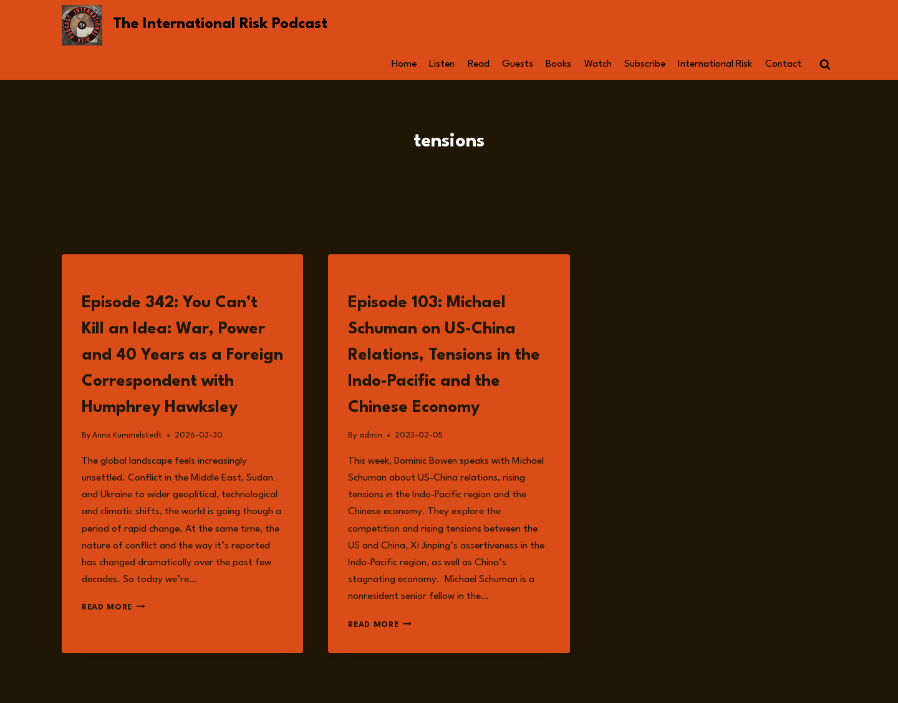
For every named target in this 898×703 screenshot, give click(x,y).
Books (558, 64)
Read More (113, 607)
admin (370, 435)
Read (479, 64)
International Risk (715, 64)
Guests (517, 64)
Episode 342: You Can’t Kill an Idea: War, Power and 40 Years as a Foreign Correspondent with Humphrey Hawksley (182, 355)
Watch (598, 64)
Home (404, 64)
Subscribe (644, 64)
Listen (442, 64)
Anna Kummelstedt (127, 435)
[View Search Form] (825, 65)
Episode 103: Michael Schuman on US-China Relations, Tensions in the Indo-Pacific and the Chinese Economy (444, 355)
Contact (783, 64)
